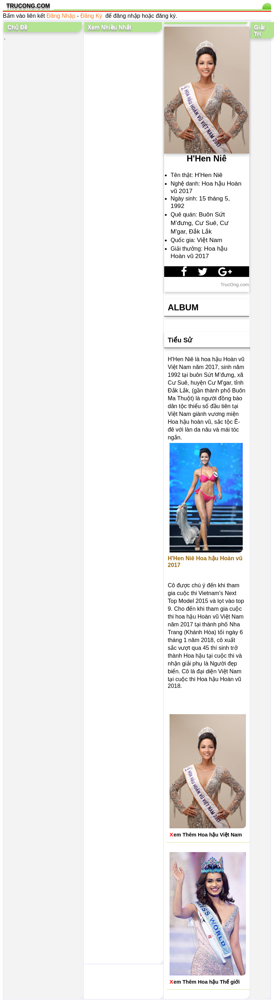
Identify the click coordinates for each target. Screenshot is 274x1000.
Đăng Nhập (61, 16)
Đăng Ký (91, 16)
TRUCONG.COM (28, 6)
